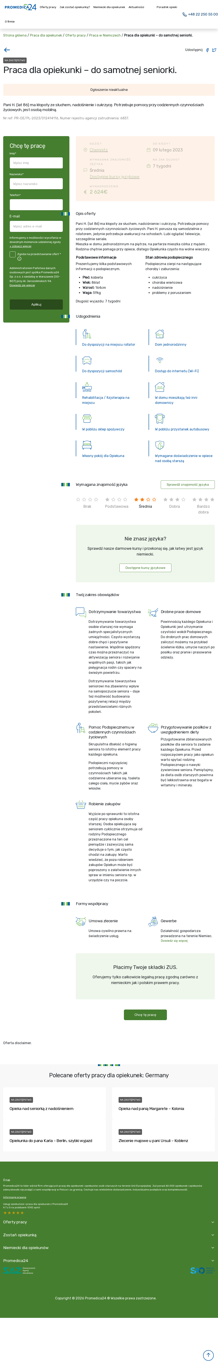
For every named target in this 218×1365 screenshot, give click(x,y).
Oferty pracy (48, 7)
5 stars (5, 1213)
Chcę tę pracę (145, 1015)
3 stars (14, 1213)
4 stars (9, 1213)
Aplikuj (36, 304)
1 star (22, 1213)
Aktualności (136, 7)
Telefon (15, 195)
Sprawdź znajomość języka (188, 484)
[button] (208, 1355)
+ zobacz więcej (20, 246)
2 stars (18, 1213)
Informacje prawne (14, 1197)
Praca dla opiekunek (46, 35)
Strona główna (15, 35)
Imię (13, 153)
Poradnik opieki (167, 7)
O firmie (10, 21)
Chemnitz (99, 149)
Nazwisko (17, 174)
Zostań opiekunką (19, 1234)
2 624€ (98, 192)
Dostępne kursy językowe (114, 176)
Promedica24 (15, 1260)
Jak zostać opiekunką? (75, 7)
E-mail (15, 216)
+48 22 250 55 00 (200, 14)
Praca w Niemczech (105, 35)
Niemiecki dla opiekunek (109, 7)
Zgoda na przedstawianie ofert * (39, 254)
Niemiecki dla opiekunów (26, 1247)
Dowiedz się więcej (22, 285)
